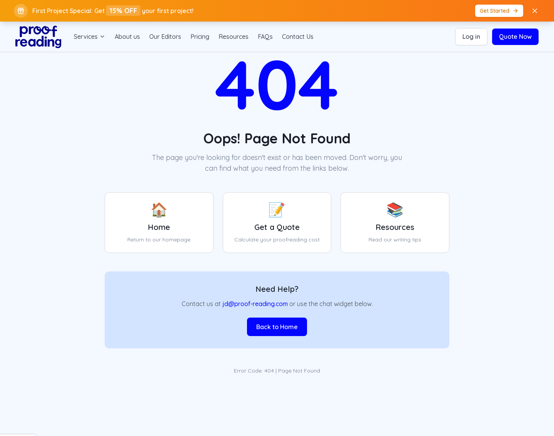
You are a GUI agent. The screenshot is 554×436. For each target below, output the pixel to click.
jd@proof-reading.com (255, 304)
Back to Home (277, 327)
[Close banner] (534, 10)
